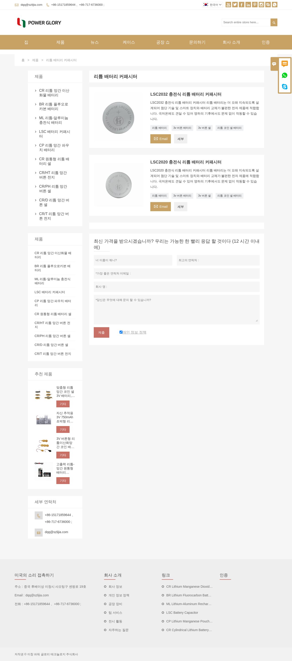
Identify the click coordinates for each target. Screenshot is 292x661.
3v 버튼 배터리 (182, 127)
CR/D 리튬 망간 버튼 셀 (54, 202)
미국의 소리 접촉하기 (34, 575)
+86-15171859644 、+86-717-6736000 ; (77, 4)
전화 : (19, 604)
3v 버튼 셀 (204, 127)
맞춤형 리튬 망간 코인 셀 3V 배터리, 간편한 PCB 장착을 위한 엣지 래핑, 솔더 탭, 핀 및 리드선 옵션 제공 (65, 392)
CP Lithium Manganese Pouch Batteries (194, 621)
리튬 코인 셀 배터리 (229, 127)
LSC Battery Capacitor (182, 612)
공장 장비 (115, 604)
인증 (266, 42)
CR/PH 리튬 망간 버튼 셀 (53, 188)
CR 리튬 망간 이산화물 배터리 (54, 93)
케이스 (129, 42)
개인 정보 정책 (119, 595)
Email (160, 138)
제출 (101, 332)
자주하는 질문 (119, 630)
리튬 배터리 (159, 127)
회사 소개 (231, 42)
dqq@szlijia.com (31, 4)
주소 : (19, 586)
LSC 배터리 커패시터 (54, 134)
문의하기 (197, 42)
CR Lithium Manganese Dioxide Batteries (195, 586)
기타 (63, 404)
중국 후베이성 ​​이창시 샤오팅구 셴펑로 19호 (55, 586)
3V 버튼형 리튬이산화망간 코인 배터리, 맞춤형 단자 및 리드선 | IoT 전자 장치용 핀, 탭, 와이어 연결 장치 (65, 443)
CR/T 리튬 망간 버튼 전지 (54, 216)
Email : (19, 595)
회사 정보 (115, 586)
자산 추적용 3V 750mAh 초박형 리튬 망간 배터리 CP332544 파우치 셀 (64, 417)
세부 (180, 139)
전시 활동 (115, 621)
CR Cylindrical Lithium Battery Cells (191, 630)
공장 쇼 (163, 42)
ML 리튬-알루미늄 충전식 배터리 (53, 120)
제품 (60, 42)
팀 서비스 (115, 612)
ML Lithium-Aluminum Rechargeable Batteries (198, 604)
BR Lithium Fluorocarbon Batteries (190, 595)
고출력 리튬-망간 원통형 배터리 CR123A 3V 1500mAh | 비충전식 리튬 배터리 (65, 468)
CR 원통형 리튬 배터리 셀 (54, 161)
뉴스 (95, 42)
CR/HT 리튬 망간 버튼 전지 (53, 175)
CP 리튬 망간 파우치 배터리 (54, 147)
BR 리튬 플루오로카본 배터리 (53, 106)
